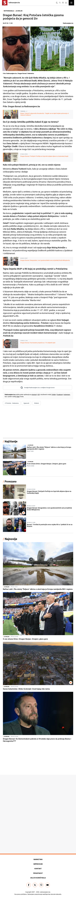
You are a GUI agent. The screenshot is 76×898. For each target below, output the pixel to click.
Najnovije (11, 539)
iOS (39, 394)
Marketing (38, 859)
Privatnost (38, 873)
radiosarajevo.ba (45, 892)
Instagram (67, 394)
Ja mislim (18, 11)
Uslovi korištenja (38, 878)
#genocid (26, 403)
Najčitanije (11, 441)
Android (34, 394)
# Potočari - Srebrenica (12, 403)
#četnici (36, 403)
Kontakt (38, 868)
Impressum (38, 864)
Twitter (54, 394)
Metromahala (9, 11)
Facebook (60, 394)
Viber (17, 396)
